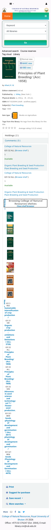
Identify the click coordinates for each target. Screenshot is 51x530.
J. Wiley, (17, 94)
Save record (13, 498)
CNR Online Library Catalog (5, 4)
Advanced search (10, 51)
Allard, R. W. (9, 85)
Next (5, 300)
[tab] (25, 135)
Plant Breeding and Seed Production (21, 168)
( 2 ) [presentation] (12, 135)
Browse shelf (22, 150)
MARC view (26, 63)
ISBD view (25, 68)
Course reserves (28, 51)
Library (16, 54)
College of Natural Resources (17, 146)
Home (7, 16)
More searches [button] (15, 504)
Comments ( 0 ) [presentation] (12, 140)
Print (10, 487)
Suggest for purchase (18, 492)
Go (25, 42)
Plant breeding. (17, 105)
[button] (11, 4)
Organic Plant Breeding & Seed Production (24, 165)
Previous (5, 209)
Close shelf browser (32, 206)
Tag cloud (7, 54)
